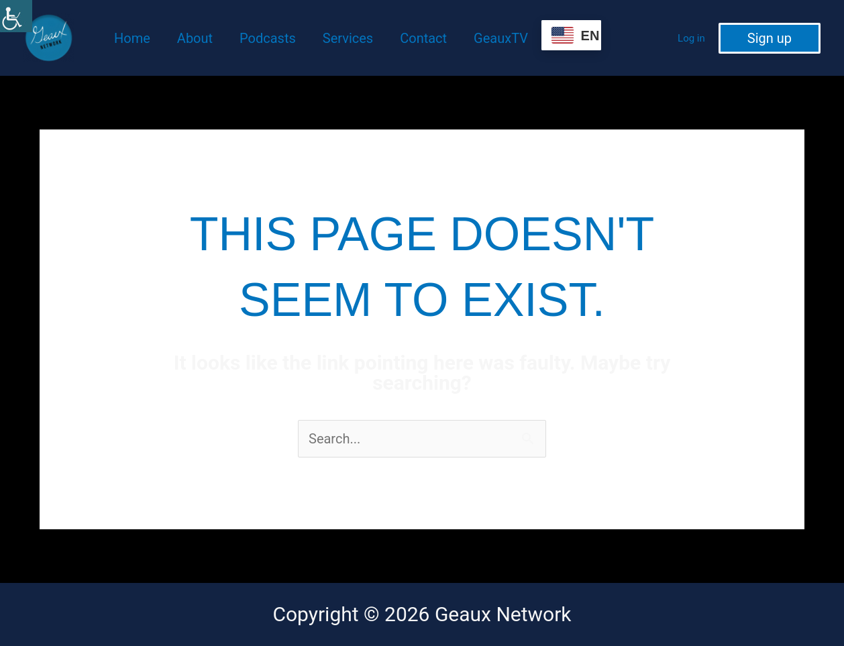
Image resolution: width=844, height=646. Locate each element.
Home (132, 38)
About (195, 38)
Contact (423, 38)
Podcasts (268, 38)
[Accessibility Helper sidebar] (16, 16)
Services (348, 38)
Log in (691, 38)
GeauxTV (501, 38)
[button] (770, 38)
